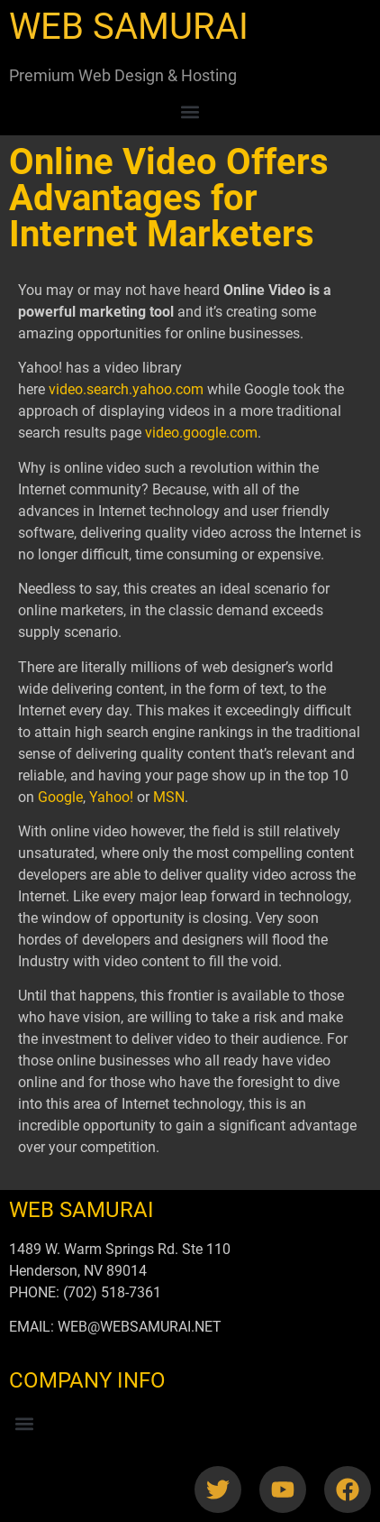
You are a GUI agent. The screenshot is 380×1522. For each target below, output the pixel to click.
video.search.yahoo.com (126, 389)
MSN (169, 797)
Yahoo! (111, 797)
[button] (190, 111)
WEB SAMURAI (129, 26)
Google (60, 797)
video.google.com (201, 432)
